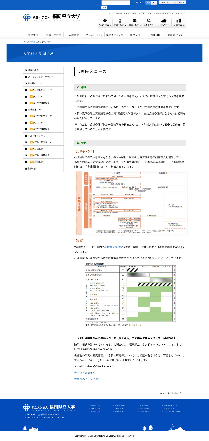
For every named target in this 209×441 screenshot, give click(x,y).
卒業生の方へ (95, 411)
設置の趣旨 (33, 70)
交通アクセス (146, 13)
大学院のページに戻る (87, 379)
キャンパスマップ (162, 13)
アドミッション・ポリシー (40, 77)
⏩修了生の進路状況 (39, 103)
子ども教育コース (36, 136)
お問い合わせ (131, 13)
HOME (25, 42)
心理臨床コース (35, 109)
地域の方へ (119, 408)
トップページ (116, 13)
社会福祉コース (35, 83)
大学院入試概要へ (84, 372)
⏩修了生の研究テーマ (40, 90)
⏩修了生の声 (35, 96)
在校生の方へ (95, 408)
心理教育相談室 (113, 247)
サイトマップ (179, 13)
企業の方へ (119, 411)
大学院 (32, 42)
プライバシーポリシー (172, 411)
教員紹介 (32, 168)
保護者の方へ (120, 405)
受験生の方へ (95, 405)
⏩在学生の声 (35, 162)
